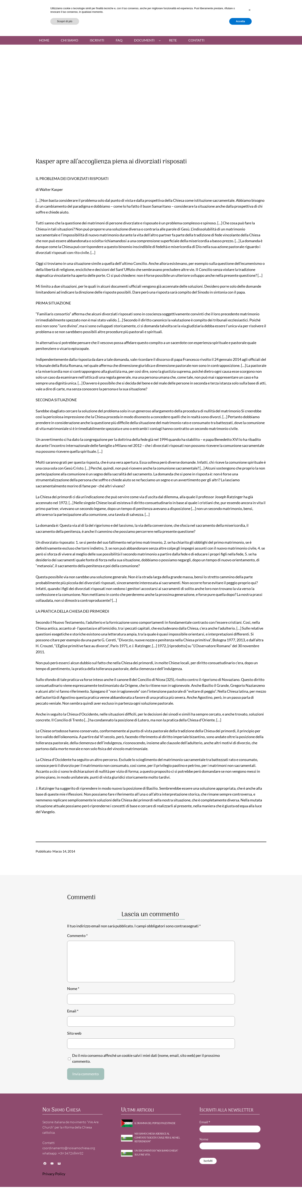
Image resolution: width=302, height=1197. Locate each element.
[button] (249, 1174)
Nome (73, 988)
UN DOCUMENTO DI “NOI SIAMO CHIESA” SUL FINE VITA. (156, 1153)
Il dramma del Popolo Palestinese (155, 1123)
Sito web (74, 1033)
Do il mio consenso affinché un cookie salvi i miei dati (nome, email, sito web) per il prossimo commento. (146, 1058)
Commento (77, 935)
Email (72, 1011)
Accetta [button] (240, 1185)
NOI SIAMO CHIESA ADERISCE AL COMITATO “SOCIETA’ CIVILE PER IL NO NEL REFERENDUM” (157, 1138)
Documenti (144, 40)
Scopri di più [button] (64, 1185)
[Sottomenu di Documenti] (160, 40)
